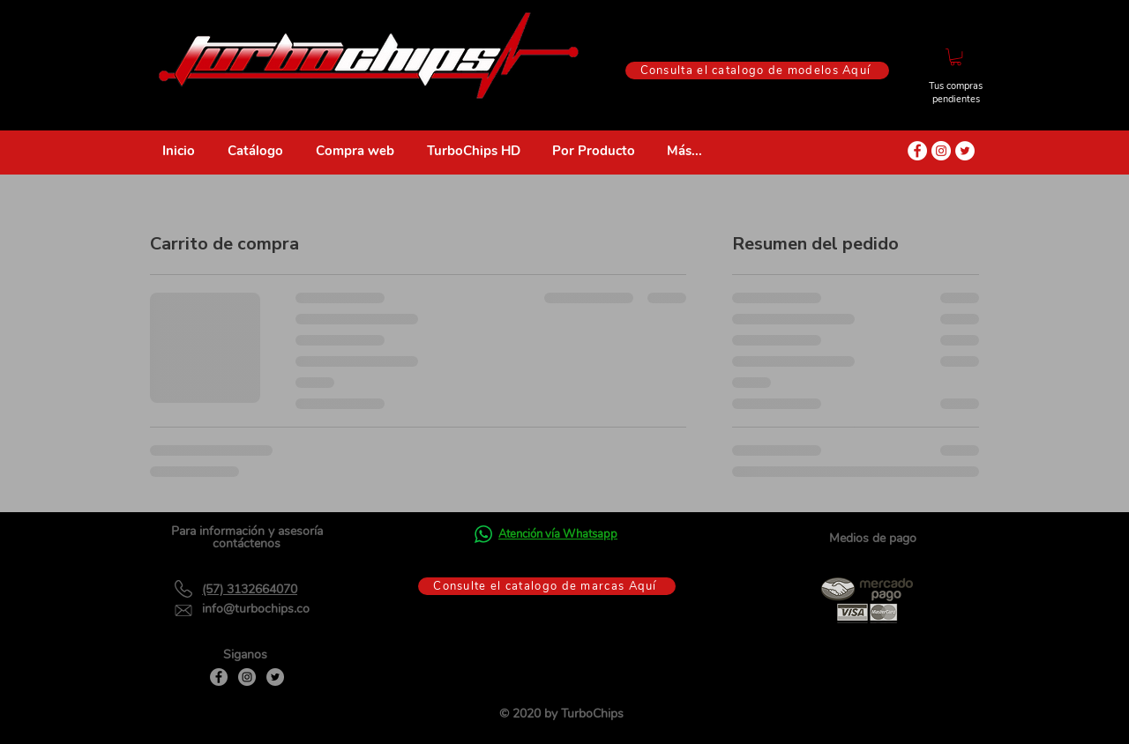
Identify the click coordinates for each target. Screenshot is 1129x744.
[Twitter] (275, 677)
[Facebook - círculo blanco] (917, 150)
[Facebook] (219, 677)
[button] (956, 56)
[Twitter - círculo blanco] (965, 150)
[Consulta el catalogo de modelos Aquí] (757, 70)
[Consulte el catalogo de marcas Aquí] (547, 586)
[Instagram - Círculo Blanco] (941, 150)
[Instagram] (247, 677)
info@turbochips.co (256, 608)
